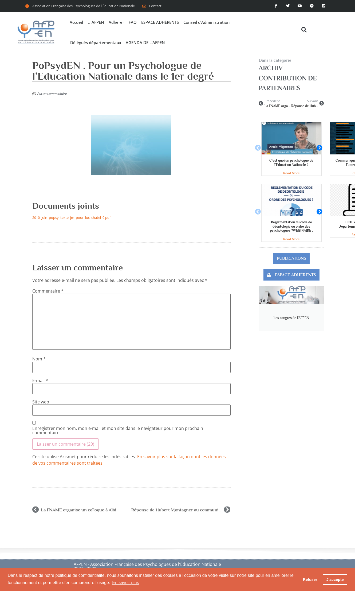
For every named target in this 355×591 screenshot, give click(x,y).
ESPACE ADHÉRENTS (160, 22)
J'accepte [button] (335, 579)
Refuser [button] (310, 579)
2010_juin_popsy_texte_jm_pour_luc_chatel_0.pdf (71, 217)
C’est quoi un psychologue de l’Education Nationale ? (291, 162)
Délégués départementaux (95, 42)
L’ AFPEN (96, 22)
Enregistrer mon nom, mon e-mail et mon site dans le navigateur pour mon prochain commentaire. (117, 430)
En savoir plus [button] (125, 582)
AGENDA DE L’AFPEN (145, 42)
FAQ (133, 22)
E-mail (40, 380)
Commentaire (48, 291)
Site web (40, 402)
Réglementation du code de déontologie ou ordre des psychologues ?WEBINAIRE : (291, 226)
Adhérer (116, 22)
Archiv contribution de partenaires (288, 78)
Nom (39, 359)
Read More (291, 173)
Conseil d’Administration (206, 22)
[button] (303, 29)
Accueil (76, 22)
